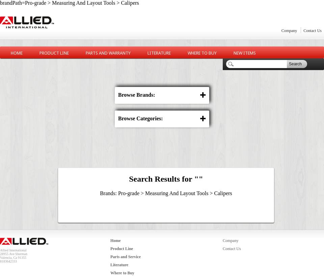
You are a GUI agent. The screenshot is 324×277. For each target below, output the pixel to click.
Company (289, 30)
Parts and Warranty (108, 53)
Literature (159, 53)
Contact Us (312, 30)
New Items (245, 53)
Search (295, 64)
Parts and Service (125, 256)
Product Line (54, 53)
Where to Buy (202, 53)
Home (17, 53)
